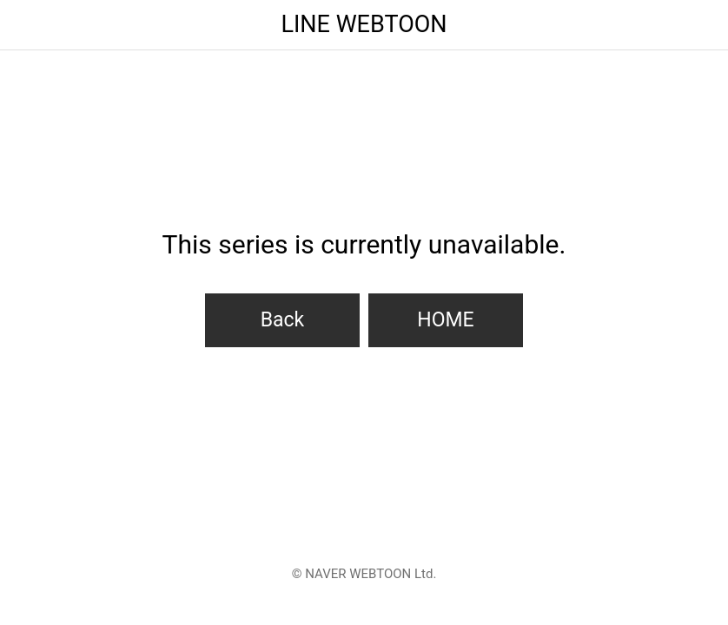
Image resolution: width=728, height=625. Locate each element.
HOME (445, 320)
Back (283, 320)
